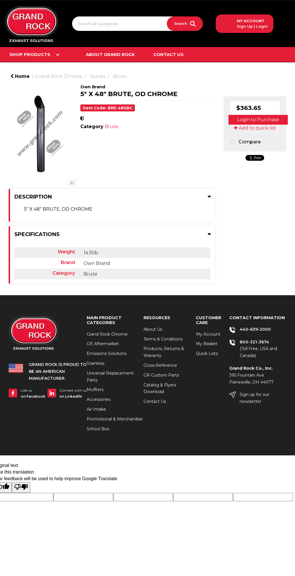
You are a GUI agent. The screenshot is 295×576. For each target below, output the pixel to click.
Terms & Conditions (162, 339)
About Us (152, 329)
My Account (208, 334)
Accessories (98, 399)
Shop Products (30, 54)
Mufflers (95, 389)
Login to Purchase (258, 119)
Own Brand (92, 86)
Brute (120, 76)
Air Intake (96, 409)
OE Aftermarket (103, 343)
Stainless (95, 363)
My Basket (207, 343)
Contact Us (168, 54)
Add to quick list (255, 128)
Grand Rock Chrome (58, 76)
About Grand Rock (110, 54)
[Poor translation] (21, 487)
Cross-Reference (160, 365)
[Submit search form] (185, 23)
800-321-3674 (254, 342)
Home (20, 76)
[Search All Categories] (137, 23)
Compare (244, 142)
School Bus (98, 428)
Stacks (97, 76)
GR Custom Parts (161, 375)
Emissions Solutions (106, 353)
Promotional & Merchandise (115, 419)
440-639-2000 (255, 329)
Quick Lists (207, 353)
